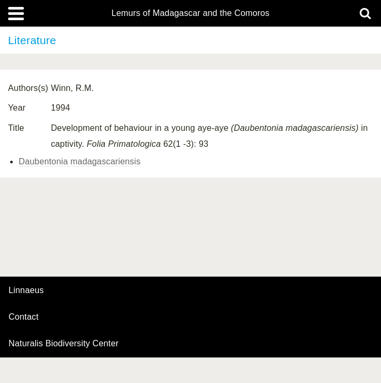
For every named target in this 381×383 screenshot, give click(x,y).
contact (23, 316)
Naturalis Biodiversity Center (64, 343)
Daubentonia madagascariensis (80, 161)
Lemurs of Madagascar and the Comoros (190, 13)
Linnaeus (26, 290)
